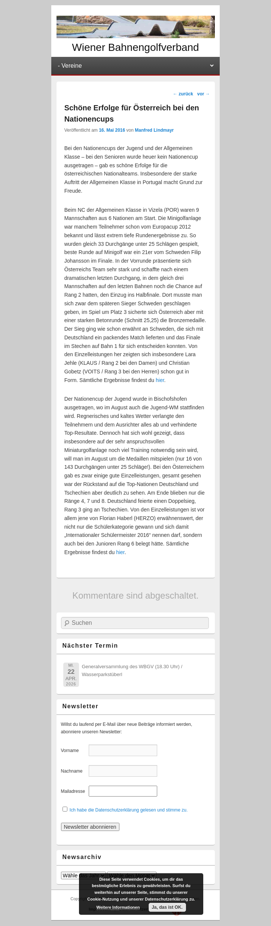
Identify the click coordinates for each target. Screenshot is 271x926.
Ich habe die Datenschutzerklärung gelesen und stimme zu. (129, 810)
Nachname (74, 771)
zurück (183, 94)
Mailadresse (74, 791)
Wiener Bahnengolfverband (135, 47)
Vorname (74, 750)
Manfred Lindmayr (154, 130)
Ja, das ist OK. (167, 907)
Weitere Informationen (118, 907)
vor (203, 94)
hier (160, 380)
